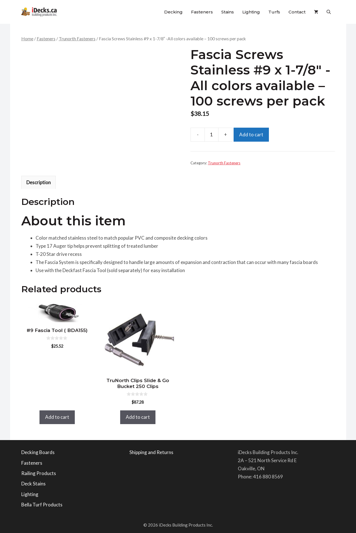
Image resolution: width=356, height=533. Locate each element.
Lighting (251, 12)
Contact (297, 12)
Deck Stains (33, 484)
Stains (227, 12)
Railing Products (38, 473)
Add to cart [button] (57, 417)
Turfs (274, 12)
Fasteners (202, 12)
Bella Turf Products (41, 505)
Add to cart (251, 134)
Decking (173, 12)
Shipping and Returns (151, 452)
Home (27, 38)
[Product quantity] (211, 135)
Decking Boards (38, 452)
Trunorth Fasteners (77, 38)
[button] (328, 12)
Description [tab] (38, 182)
